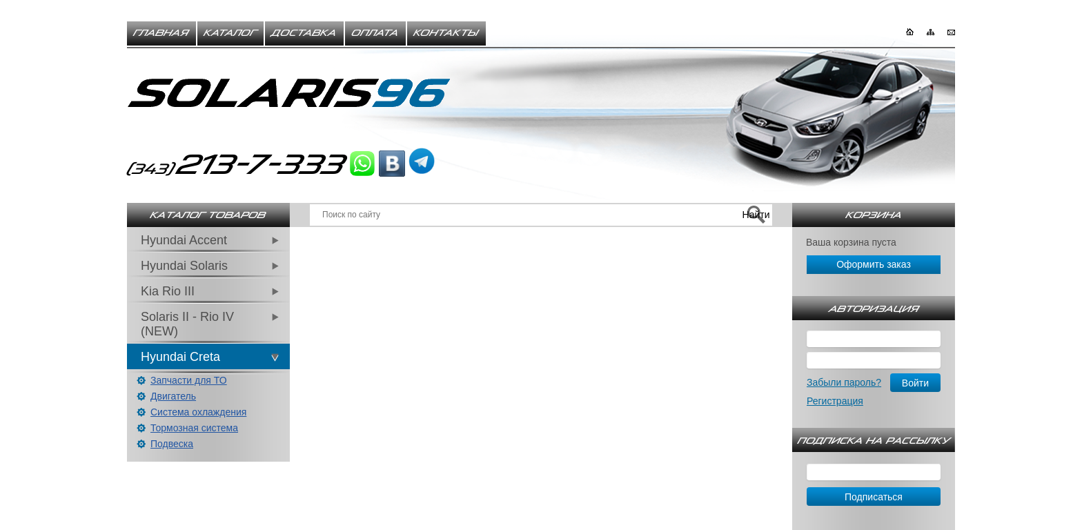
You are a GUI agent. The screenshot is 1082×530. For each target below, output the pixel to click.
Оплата (375, 33)
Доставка (304, 33)
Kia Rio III (168, 291)
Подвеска (171, 443)
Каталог (230, 33)
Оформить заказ (873, 264)
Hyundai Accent (184, 240)
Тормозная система (194, 427)
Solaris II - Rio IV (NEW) (187, 324)
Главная (161, 33)
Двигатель (173, 396)
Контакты (446, 33)
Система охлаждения (198, 412)
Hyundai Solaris (184, 266)
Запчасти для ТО (188, 380)
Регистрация (835, 400)
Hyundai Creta (180, 357)
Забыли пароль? (844, 382)
